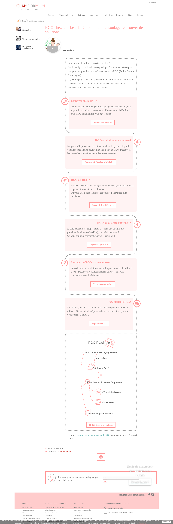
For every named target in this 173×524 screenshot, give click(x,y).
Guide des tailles (27, 515)
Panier (140, 15)
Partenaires (24, 80)
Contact (22, 86)
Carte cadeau (25, 69)
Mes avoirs (77, 513)
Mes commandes (79, 507)
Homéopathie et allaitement (53, 513)
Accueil (51, 15)
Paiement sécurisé (27, 513)
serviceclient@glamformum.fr (123, 512)
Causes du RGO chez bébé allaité (99, 162)
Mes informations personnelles (83, 518)
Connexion (152, 2)
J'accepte (166, 522)
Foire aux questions (28, 510)
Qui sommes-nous (27, 507)
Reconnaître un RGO (102, 122)
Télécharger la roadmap (101, 425)
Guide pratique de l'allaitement (54, 507)
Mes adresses (78, 515)
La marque (94, 15)
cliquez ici (142, 523)
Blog (130, 15)
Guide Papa (48, 515)
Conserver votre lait (51, 518)
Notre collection (66, 15)
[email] (121, 478)
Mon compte (79, 504)
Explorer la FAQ (99, 323)
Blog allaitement (50, 510)
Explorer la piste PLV (99, 245)
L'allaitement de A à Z (113, 15)
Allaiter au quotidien (65, 451)
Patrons (81, 15)
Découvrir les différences (103, 205)
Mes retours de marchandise (82, 510)
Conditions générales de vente (31, 518)
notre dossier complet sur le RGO (94, 435)
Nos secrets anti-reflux (102, 284)
